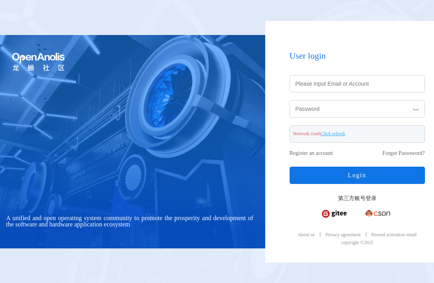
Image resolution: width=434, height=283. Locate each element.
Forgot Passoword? (403, 153)
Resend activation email (394, 234)
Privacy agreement (343, 234)
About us (306, 234)
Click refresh (333, 133)
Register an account (311, 153)
